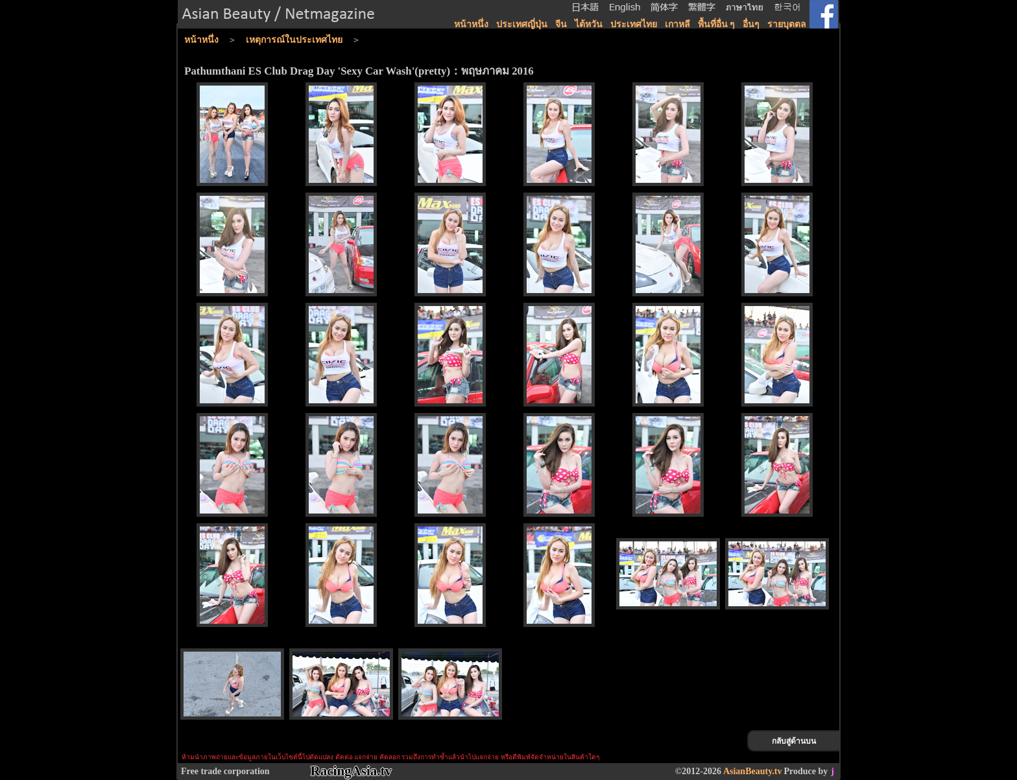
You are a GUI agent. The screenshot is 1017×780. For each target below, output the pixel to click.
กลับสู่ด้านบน (794, 741)
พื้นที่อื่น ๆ (717, 24)
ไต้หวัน (589, 24)
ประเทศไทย (633, 24)
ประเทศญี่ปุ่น (521, 24)
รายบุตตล (786, 24)
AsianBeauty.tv (752, 771)
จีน (561, 24)
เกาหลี (677, 24)
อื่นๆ (751, 24)
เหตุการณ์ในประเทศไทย (294, 40)
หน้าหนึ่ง (471, 24)
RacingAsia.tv (351, 771)
